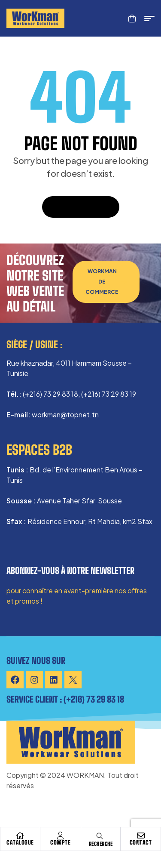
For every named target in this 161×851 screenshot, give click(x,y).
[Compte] (60, 835)
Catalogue (20, 842)
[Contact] (141, 835)
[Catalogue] (20, 835)
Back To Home (80, 207)
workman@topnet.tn (65, 414)
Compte (60, 842)
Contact (141, 842)
